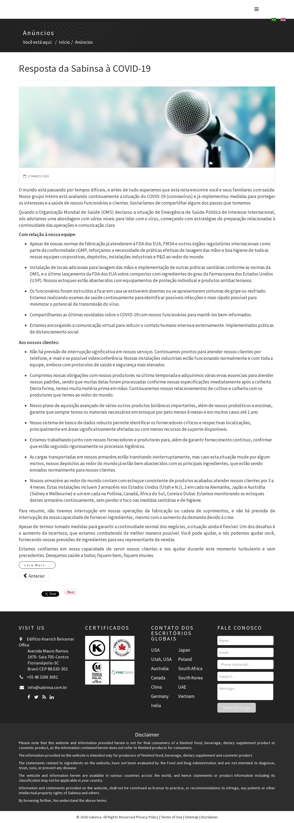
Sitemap (192, 817)
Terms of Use (171, 817)
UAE (182, 687)
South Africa (190, 669)
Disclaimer (209, 817)
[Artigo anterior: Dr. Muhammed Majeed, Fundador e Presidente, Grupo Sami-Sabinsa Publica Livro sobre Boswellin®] (34, 576)
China (156, 687)
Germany (160, 696)
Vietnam (186, 696)
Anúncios (84, 42)
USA (155, 650)
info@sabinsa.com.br (47, 687)
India (156, 705)
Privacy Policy (147, 817)
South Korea (190, 678)
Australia (160, 669)
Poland (185, 659)
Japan (184, 650)
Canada (158, 678)
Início (64, 42)
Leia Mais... (37, 565)
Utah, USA (161, 659)
